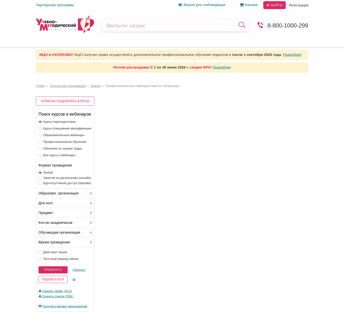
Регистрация (298, 5)
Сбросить (79, 270)
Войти (274, 5)
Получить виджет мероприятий (65, 306)
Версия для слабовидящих (202, 5)
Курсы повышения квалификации (64, 128)
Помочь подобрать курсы (65, 101)
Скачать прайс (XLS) (57, 291)
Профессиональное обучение (62, 142)
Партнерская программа (55, 5)
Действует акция (52, 252)
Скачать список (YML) (58, 296)
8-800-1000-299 (287, 25)
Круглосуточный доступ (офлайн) (64, 183)
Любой (45, 172)
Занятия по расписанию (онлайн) (64, 178)
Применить (53, 270)
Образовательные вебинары (61, 135)
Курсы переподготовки (56, 121)
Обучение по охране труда (60, 148)
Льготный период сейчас (58, 259)
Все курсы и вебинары (56, 155)
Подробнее (292, 55)
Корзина (249, 5)
